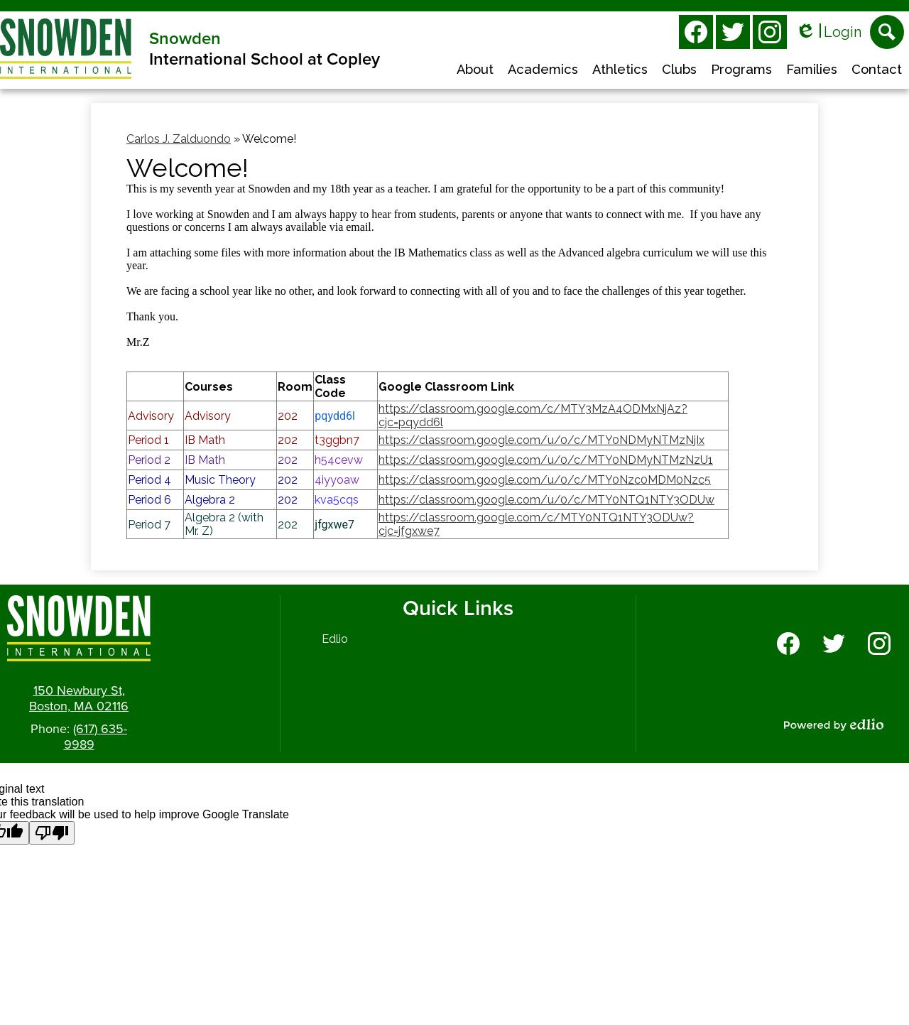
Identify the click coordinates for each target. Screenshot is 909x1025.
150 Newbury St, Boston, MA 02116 (79, 698)
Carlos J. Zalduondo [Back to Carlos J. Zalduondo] (178, 139)
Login (828, 32)
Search (887, 36)
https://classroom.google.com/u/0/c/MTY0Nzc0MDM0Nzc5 (545, 480)
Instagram (770, 35)
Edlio (335, 639)
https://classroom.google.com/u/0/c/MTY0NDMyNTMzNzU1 (546, 460)
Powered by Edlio (833, 724)
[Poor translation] (52, 833)
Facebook (696, 35)
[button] (475, 71)
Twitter (733, 35)
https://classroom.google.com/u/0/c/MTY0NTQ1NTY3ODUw (546, 499)
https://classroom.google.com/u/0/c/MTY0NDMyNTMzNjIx (541, 440)
